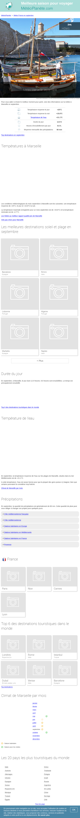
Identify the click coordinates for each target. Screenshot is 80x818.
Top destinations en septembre (12, 135)
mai (34, 716)
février (35, 706)
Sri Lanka (47, 789)
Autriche (8, 771)
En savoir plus (44, 815)
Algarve (44, 311)
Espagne (57, 683)
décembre (36, 739)
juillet (34, 723)
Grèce (46, 767)
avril (34, 713)
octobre (35, 732)
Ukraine (7, 778)
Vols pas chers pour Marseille (12, 220)
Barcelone (6, 272)
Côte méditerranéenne (12, 520)
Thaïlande (47, 771)
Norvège (47, 796)
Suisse (7, 785)
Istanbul (58, 654)
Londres (6, 654)
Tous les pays (40, 804)
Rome (31, 654)
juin (34, 719)
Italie (29, 657)
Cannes (58, 588)
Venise (31, 680)
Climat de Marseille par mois (12, 488)
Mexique (8, 792)
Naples (44, 351)
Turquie (56, 657)
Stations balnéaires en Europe (15, 526)
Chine (46, 792)
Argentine (47, 785)
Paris (4, 588)
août (34, 726)
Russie (46, 781)
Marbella (6, 351)
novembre (36, 736)
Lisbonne (6, 311)
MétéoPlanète (6, 15)
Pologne (47, 774)
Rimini (44, 272)
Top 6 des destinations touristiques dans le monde (20, 407)
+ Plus (40, 360)
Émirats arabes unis (9, 683)
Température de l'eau (38, 117)
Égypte (7, 799)
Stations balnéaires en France (15, 538)
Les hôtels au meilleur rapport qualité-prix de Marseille (21, 216)
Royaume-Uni (6, 657)
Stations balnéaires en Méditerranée (17, 532)
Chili (45, 799)
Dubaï (5, 680)
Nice (30, 588)
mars (34, 710)
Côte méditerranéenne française (16, 514)
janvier (35, 703)
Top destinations (7, 687)
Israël (46, 778)
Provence (7, 545)
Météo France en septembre (23, 15)
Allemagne (8, 774)
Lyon (4, 614)
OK (74, 809)
